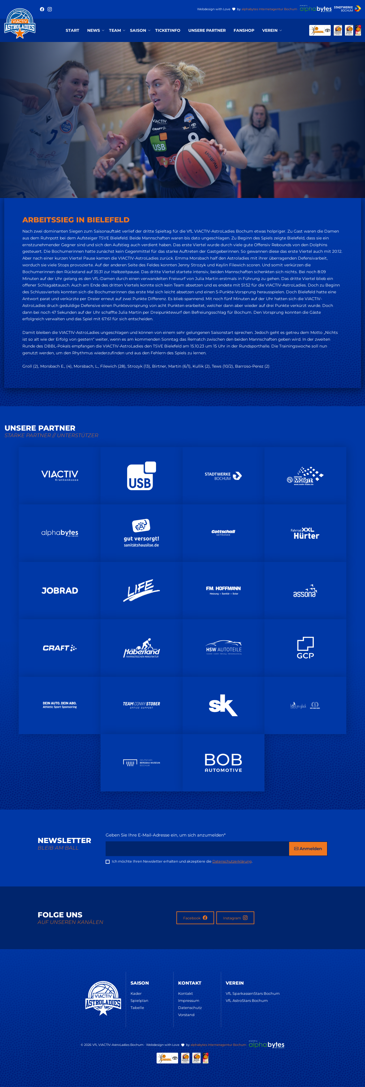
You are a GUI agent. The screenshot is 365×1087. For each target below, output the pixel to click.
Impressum (188, 1000)
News (93, 30)
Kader (136, 993)
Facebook (195, 917)
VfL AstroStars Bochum (247, 1000)
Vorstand (186, 1014)
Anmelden (308, 848)
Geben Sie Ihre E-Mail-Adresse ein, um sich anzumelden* (166, 835)
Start (72, 30)
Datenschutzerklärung (232, 861)
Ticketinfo (167, 30)
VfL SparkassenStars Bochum (253, 993)
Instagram (235, 917)
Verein (270, 30)
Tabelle (137, 1007)
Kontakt (185, 993)
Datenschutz (190, 1007)
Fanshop (244, 30)
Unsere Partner (207, 30)
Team (115, 30)
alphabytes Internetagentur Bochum (269, 9)
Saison (138, 30)
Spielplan (139, 1000)
